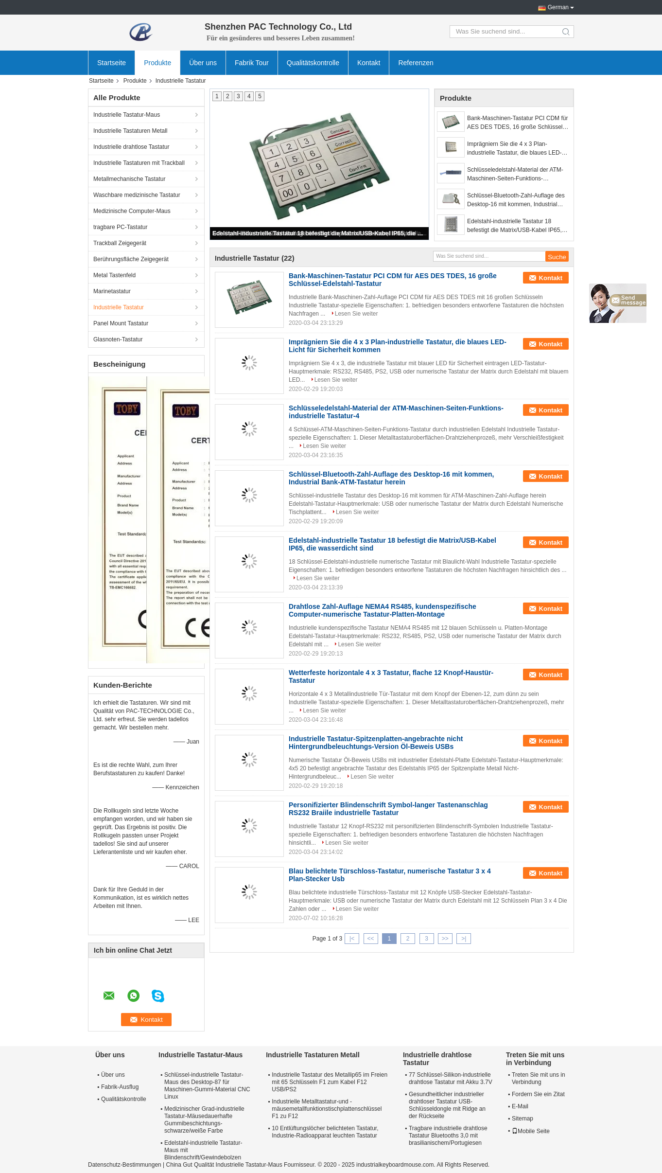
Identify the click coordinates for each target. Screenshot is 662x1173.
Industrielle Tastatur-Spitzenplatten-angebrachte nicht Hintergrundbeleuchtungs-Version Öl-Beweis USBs (376, 742)
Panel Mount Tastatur (120, 323)
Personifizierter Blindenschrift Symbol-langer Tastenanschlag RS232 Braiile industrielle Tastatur (388, 809)
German (558, 7)
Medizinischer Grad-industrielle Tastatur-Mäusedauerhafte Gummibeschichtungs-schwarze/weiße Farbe (204, 1119)
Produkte (157, 63)
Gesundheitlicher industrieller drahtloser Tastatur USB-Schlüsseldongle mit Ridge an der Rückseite (447, 1105)
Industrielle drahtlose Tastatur (131, 146)
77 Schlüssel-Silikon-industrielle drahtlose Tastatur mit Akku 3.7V (450, 1078)
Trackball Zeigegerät (119, 243)
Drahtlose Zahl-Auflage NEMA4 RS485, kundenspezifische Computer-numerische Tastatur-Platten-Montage (382, 610)
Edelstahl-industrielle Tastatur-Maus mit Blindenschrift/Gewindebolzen (203, 1150)
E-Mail (520, 1106)
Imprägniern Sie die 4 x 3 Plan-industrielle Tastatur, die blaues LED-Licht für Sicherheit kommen (514, 149)
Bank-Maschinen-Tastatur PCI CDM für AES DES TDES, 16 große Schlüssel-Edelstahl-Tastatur (517, 123)
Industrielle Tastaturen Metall (130, 130)
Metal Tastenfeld (114, 275)
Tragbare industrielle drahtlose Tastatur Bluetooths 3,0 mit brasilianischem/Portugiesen (448, 1135)
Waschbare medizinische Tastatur (136, 195)
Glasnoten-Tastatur (117, 339)
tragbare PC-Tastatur (120, 227)
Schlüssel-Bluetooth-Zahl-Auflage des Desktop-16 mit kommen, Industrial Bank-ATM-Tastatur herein (516, 200)
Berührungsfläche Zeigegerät (131, 259)
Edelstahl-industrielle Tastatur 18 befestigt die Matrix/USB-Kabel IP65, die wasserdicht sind (319, 233)
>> (445, 938)
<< (370, 938)
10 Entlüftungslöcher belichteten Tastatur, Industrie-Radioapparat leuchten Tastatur (325, 1132)
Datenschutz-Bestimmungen (124, 1164)
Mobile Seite (531, 1131)
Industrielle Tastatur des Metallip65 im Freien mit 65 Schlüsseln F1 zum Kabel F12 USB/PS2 (329, 1082)
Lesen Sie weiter (356, 313)
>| (463, 938)
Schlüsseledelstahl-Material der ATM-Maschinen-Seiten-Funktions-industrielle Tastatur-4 (515, 174)
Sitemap (522, 1118)
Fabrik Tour (252, 63)
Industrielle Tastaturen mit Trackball (139, 163)
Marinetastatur (112, 291)
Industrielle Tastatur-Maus (126, 114)
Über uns (203, 63)
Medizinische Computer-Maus (132, 211)
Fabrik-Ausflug (120, 1087)
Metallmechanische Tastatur (129, 179)
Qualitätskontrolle (313, 63)
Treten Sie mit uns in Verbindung (538, 1078)
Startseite (111, 63)
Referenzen (415, 63)
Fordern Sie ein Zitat (538, 1094)
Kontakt (368, 63)
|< (351, 938)
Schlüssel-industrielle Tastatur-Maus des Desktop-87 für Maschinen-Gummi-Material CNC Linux (207, 1085)
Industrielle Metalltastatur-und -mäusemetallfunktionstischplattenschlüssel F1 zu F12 (327, 1109)
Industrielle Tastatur (118, 307)
